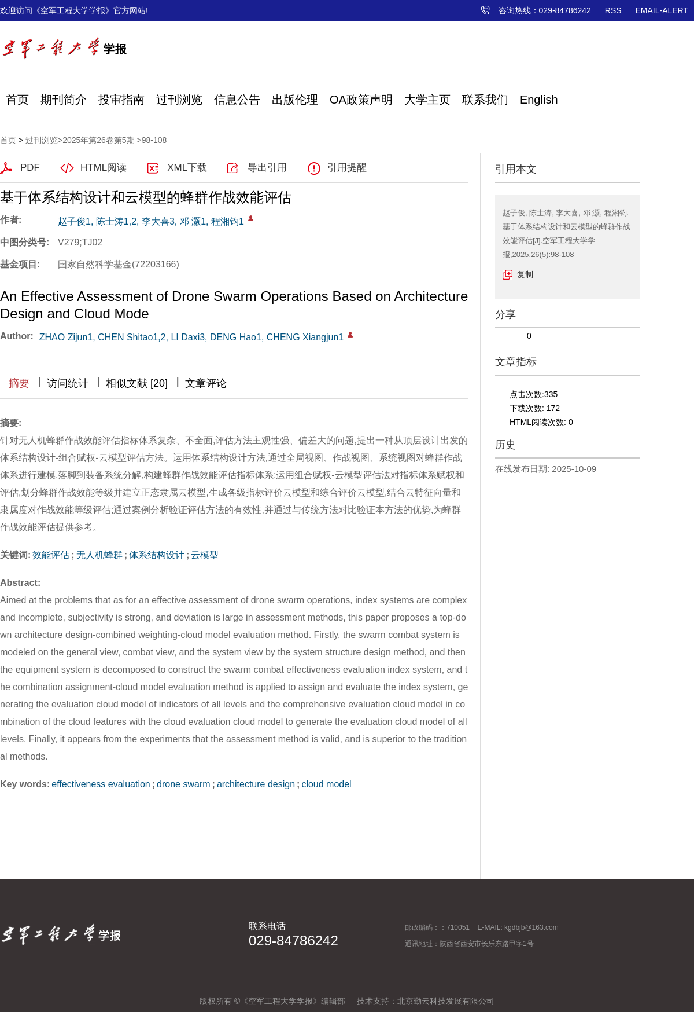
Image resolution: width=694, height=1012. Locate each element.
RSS (613, 10)
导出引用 (267, 167)
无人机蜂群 (99, 555)
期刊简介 (63, 99)
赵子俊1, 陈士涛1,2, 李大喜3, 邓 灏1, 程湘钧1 (151, 221)
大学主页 (427, 99)
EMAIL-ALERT (661, 10)
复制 (525, 274)
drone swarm (183, 784)
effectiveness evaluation (100, 784)
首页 (17, 99)
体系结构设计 (156, 555)
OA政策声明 (361, 99)
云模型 (205, 555)
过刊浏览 (179, 99)
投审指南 (121, 99)
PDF (30, 167)
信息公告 (237, 99)
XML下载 (187, 167)
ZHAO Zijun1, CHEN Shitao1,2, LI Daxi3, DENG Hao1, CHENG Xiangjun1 (191, 337)
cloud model (326, 784)
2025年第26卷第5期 (98, 140)
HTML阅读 (103, 167)
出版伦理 (295, 99)
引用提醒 (347, 167)
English (539, 99)
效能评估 (50, 555)
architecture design (256, 784)
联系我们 (485, 99)
